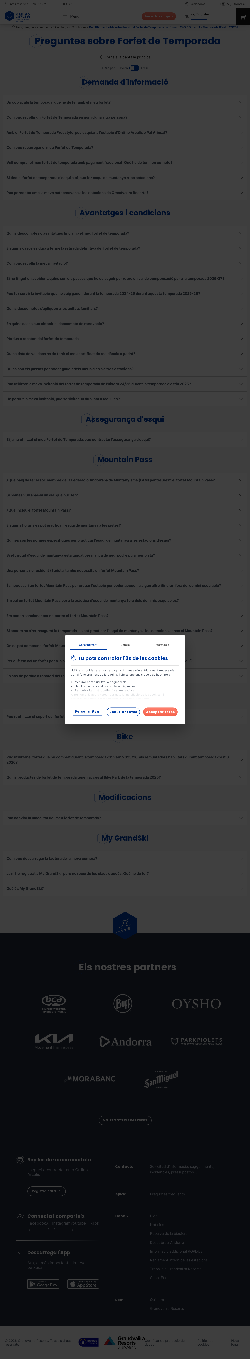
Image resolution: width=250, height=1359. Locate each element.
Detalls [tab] (125, 644)
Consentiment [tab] (88, 644)
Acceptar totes (160, 711)
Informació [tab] (162, 644)
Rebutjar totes (123, 711)
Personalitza (87, 711)
